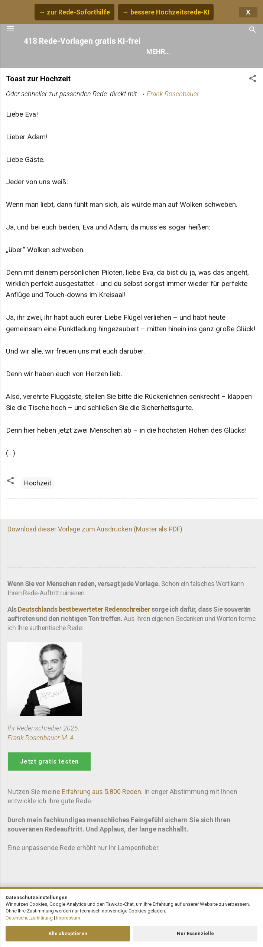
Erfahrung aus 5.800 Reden (101, 791)
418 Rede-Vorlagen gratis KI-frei (82, 41)
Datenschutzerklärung (29, 918)
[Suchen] (252, 30)
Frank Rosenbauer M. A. (41, 738)
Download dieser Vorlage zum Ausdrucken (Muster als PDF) (94, 529)
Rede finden (166, 51)
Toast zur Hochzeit (38, 78)
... (10, 453)
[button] (252, 79)
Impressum (68, 918)
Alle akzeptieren (67, 933)
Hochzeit (37, 483)
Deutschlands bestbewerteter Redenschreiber (84, 609)
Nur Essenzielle (195, 933)
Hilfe (209, 51)
